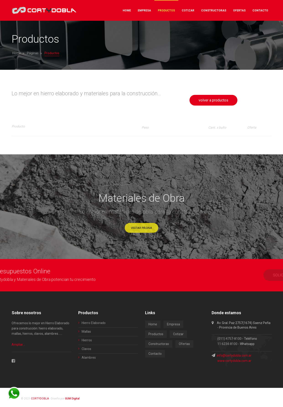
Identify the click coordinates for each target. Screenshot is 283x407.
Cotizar (178, 334)
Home (16, 53)
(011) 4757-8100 (229, 338)
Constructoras (158, 344)
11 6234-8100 (227, 344)
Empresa (173, 324)
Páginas (33, 53)
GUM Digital (72, 398)
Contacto (155, 353)
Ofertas (184, 344)
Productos (155, 334)
